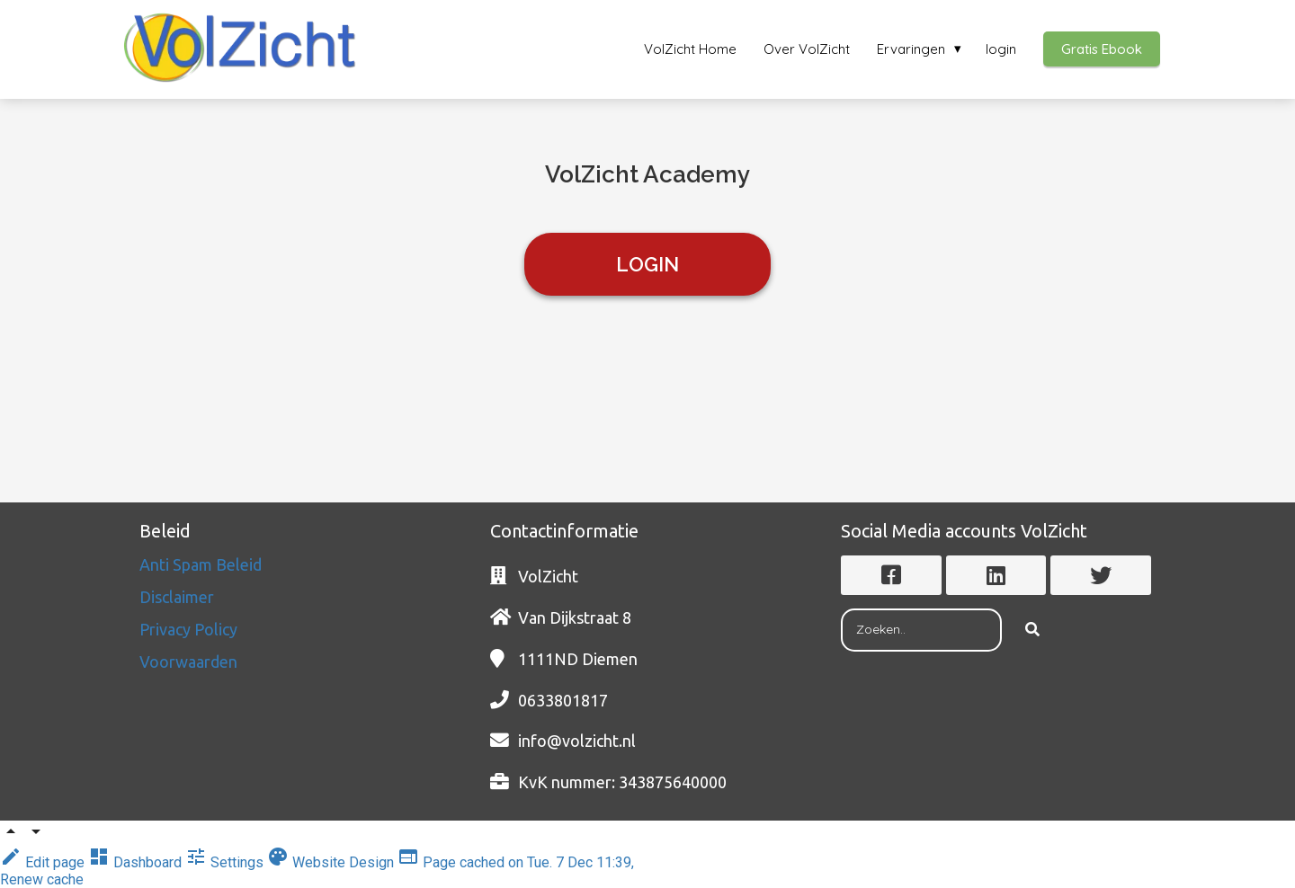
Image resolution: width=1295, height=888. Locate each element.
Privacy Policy (190, 629)
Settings (226, 862)
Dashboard (136, 862)
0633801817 (563, 700)
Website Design (332, 862)
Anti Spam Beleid (202, 564)
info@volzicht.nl (577, 741)
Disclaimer (178, 597)
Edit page (44, 862)
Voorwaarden (188, 661)
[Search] (1032, 630)
